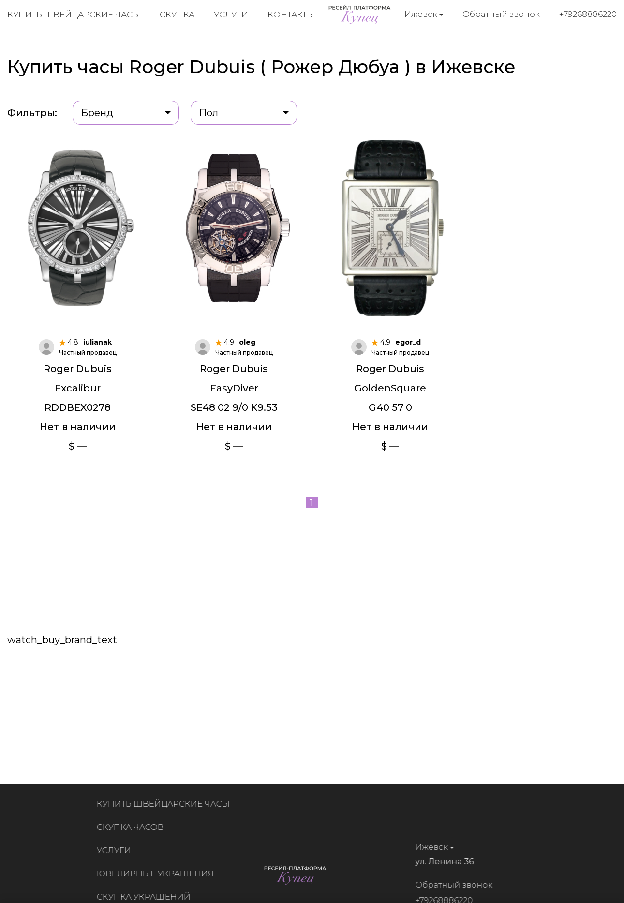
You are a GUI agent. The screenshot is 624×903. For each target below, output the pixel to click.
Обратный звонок (501, 14)
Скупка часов (133, 827)
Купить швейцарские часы (73, 14)
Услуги (231, 14)
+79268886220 (588, 14)
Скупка (177, 14)
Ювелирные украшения (158, 873)
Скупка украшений (146, 897)
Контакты (290, 14)
